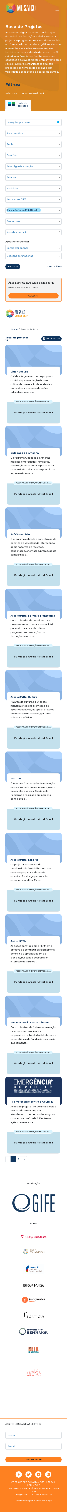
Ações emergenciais (17, 241)
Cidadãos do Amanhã (25, 453)
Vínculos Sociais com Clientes (30, 1022)
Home (14, 329)
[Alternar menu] (57, 9)
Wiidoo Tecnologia (42, 1501)
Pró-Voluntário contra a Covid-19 (32, 1101)
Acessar (33, 295)
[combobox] (33, 133)
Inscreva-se (34, 1459)
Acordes (16, 778)
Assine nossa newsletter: (23, 1424)
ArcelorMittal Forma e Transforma (33, 615)
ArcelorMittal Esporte (24, 859)
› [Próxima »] (24, 1159)
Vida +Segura (19, 371)
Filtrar (13, 266)
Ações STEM (18, 941)
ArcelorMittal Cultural (24, 697)
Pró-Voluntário (20, 534)
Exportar (51, 338)
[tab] (18, 104)
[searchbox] (31, 133)
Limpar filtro (54, 266)
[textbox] (33, 232)
